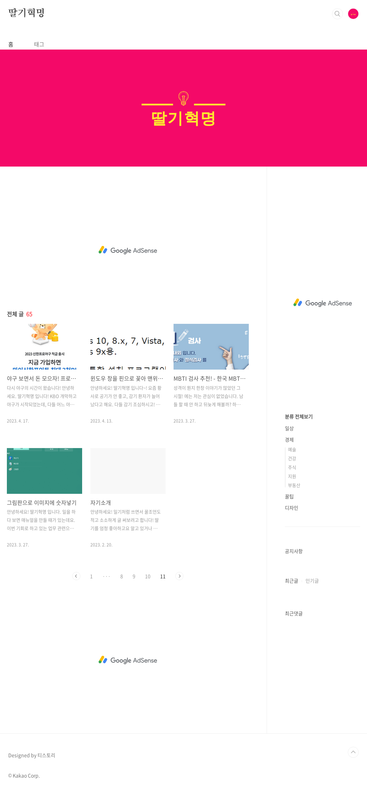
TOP (353, 752)
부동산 (294, 485)
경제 (289, 439)
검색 (337, 14)
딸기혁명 (26, 13)
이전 (76, 576)
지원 (292, 476)
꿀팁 (289, 496)
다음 (179, 576)
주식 (292, 467)
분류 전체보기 (299, 416)
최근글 (291, 580)
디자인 (291, 507)
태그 (39, 44)
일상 (289, 428)
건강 (292, 458)
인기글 (312, 580)
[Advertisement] (128, 250)
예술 (292, 449)
